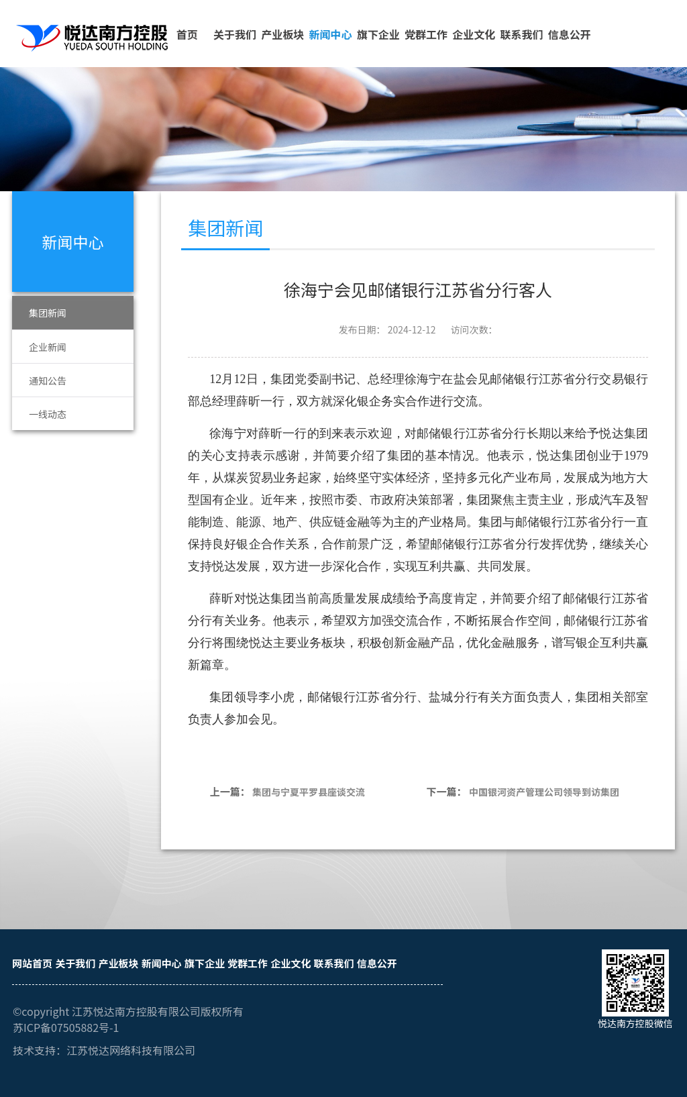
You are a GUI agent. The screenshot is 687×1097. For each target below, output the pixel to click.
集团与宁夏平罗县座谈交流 (308, 791)
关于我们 (234, 34)
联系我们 (521, 34)
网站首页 (32, 963)
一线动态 (47, 414)
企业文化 (473, 34)
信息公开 (569, 34)
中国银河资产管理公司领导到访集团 (544, 791)
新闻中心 (330, 34)
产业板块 (282, 34)
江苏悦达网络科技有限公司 (130, 1050)
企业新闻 (47, 347)
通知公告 (47, 380)
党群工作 (426, 34)
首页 (187, 34)
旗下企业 (378, 34)
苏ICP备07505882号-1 (66, 1027)
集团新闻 (47, 312)
